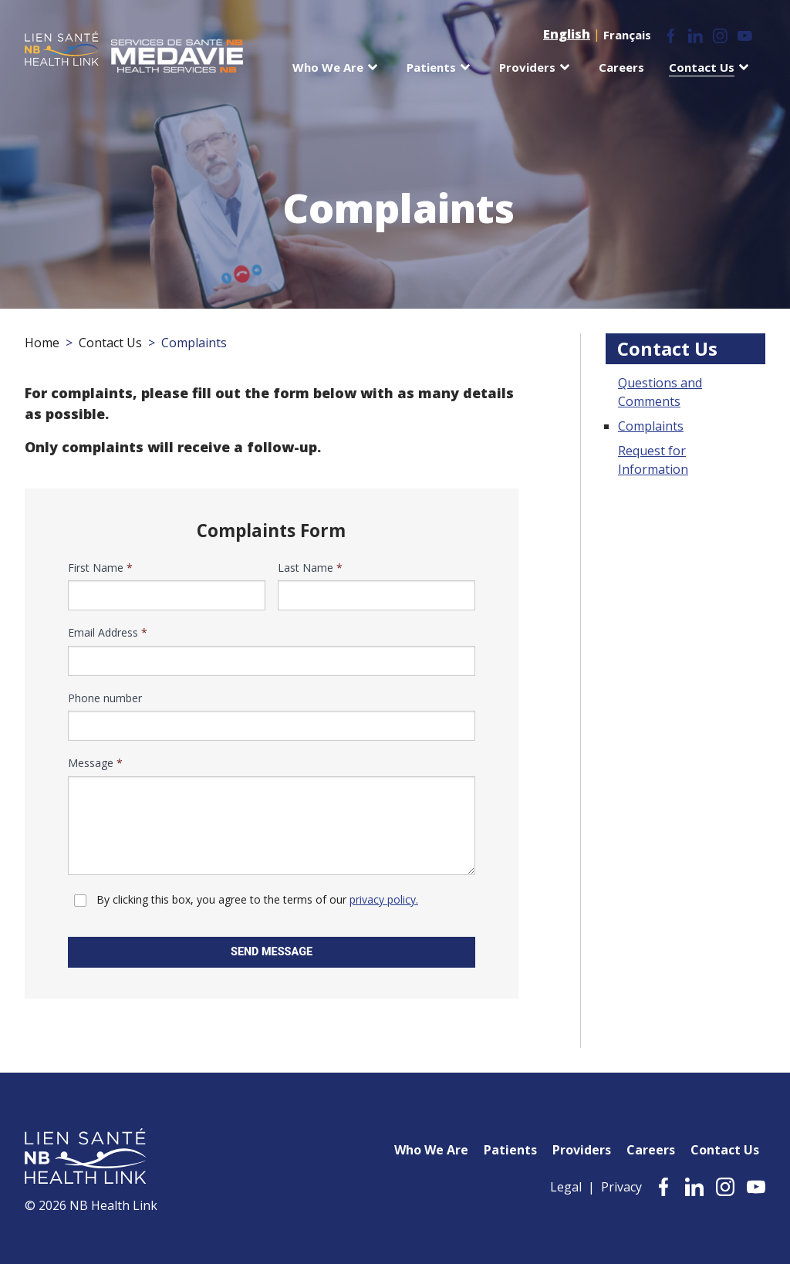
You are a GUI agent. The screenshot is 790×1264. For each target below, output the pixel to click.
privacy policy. (383, 899)
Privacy (621, 1186)
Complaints (651, 425)
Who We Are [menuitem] (327, 67)
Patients (510, 1149)
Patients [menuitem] (431, 67)
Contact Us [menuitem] (701, 67)
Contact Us (110, 342)
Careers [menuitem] (621, 67)
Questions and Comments (660, 392)
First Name (100, 568)
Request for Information (653, 460)
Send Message (271, 951)
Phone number (105, 698)
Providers (581, 1149)
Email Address (107, 633)
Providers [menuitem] (527, 67)
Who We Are (431, 1149)
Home (42, 342)
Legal (566, 1186)
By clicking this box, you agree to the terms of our (257, 899)
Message (95, 763)
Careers (650, 1149)
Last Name (310, 568)
